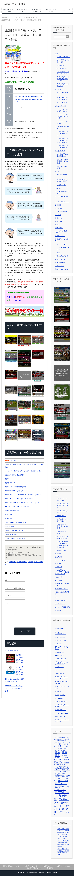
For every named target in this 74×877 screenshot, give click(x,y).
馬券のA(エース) (60, 263)
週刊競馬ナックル (60, 601)
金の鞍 (57, 172)
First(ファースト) (60, 717)
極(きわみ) (58, 222)
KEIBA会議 (58, 577)
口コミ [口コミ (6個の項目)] (66, 749)
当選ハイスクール (60, 702)
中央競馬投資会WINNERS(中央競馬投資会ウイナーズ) (62, 572)
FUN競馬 (58, 215)
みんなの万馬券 (60, 151)
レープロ (58, 89)
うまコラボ (58, 567)
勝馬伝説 (58, 554)
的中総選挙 (58, 209)
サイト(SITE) (59, 699)
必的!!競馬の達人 (60, 516)
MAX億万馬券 (59, 656)
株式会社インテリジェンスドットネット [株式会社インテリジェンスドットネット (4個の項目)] (62, 765)
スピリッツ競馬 (60, 561)
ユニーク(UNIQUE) (61, 212)
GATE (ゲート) (59, 674)
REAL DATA (59, 228)
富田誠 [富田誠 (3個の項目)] (57, 750)
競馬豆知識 (46, 867)
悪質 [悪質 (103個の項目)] (57, 756)
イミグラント (59, 667)
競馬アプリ (12, 562)
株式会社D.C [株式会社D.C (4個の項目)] (58, 758)
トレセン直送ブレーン (62, 202)
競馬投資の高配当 (60, 710)
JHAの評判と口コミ (63, 57)
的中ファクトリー (60, 641)
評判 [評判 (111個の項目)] (61, 812)
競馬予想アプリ (22, 562)
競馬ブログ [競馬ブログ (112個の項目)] (61, 784)
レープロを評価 (62, 103)
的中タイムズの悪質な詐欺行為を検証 (62, 506)
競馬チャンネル (60, 236)
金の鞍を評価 (61, 185)
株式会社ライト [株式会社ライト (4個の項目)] (59, 775)
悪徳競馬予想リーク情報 (19, 4)
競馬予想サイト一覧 (22, 11)
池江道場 (58, 692)
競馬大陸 (58, 564)
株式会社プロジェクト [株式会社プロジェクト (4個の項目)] (61, 774)
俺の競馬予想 (59, 629)
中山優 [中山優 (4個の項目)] (59, 744)
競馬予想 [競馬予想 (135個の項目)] (59, 787)
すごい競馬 (58, 581)
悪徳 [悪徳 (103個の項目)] (57, 753)
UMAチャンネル (60, 638)
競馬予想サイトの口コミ (51, 11)
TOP (11, 18)
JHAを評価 (60, 66)
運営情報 (50, 868)
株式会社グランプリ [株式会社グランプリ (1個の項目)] (63, 766)
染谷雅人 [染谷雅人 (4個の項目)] (64, 756)
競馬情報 (31, 562)
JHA (56, 54)
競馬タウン (58, 219)
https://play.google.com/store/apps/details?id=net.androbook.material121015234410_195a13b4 (28, 99)
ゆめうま (58, 671)
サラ (58, 253)
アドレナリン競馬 (60, 245)
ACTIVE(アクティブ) (61, 189)
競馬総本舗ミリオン (61, 589)
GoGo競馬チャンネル (62, 69)
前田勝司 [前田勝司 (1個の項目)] (60, 749)
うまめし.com (59, 266)
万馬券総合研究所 (60, 551)
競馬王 (57, 225)
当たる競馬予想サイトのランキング (37, 11)
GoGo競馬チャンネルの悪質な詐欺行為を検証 (63, 79)
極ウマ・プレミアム (61, 270)
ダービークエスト (60, 106)
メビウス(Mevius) (60, 659)
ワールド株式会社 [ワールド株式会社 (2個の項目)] (59, 743)
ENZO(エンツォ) (60, 695)
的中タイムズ (59, 496)
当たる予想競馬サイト (34, 868)
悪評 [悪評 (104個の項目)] (64, 753)
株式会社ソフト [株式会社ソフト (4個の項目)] (64, 772)
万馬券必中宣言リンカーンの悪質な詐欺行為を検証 (62, 141)
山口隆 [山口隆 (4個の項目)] (63, 750)
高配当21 (58, 611)
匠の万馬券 (58, 557)
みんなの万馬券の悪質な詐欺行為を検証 (62, 161)
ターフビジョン (60, 604)
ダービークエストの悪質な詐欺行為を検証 (62, 116)
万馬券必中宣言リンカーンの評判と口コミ (62, 134)
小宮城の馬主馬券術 (61, 256)
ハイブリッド (59, 598)
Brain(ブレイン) (60, 653)
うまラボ (58, 644)
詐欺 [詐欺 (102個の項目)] (61, 809)
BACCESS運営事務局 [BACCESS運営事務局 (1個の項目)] (60, 738)
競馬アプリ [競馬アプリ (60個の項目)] (63, 781)
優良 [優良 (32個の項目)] (59, 747)
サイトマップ (65, 11)
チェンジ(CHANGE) (61, 714)
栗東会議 (58, 205)
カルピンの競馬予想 (10, 651)
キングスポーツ (60, 260)
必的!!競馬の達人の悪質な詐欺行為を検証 (63, 526)
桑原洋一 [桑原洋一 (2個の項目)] (60, 779)
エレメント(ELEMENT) (62, 607)
